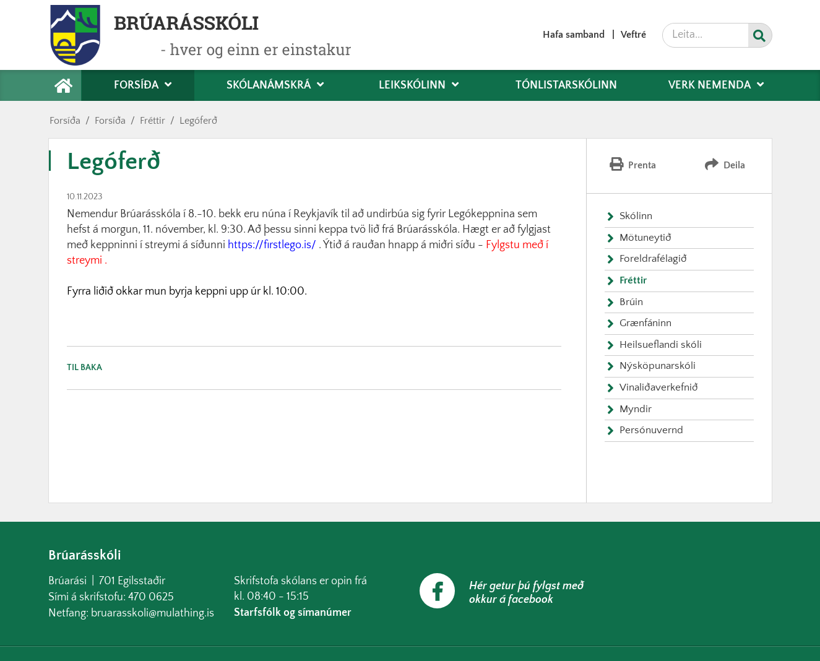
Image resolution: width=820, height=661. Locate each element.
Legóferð (198, 120)
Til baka (84, 368)
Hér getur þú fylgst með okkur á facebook (526, 593)
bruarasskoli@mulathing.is (152, 613)
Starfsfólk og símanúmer (293, 613)
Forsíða (65, 120)
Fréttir (152, 120)
